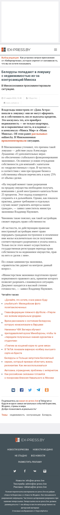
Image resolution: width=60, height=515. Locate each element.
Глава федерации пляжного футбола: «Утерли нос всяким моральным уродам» (29, 314)
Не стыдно (21, 455)
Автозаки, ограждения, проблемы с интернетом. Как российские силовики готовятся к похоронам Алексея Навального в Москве (31, 374)
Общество (32, 98)
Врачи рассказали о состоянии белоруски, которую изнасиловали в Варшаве (27, 322)
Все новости (38, 455)
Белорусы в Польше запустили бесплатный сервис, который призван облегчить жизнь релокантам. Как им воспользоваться (29, 362)
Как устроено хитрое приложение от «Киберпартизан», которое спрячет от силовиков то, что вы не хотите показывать (29, 60)
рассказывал (39, 133)
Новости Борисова (18, 449)
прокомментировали (14, 140)
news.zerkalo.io (12, 103)
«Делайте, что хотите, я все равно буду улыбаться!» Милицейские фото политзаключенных (25, 303)
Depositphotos (42, 511)
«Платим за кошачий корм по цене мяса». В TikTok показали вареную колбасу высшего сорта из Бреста (30, 349)
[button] (13, 390)
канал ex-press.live (28, 401)
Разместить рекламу (30, 462)
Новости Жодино (43, 449)
